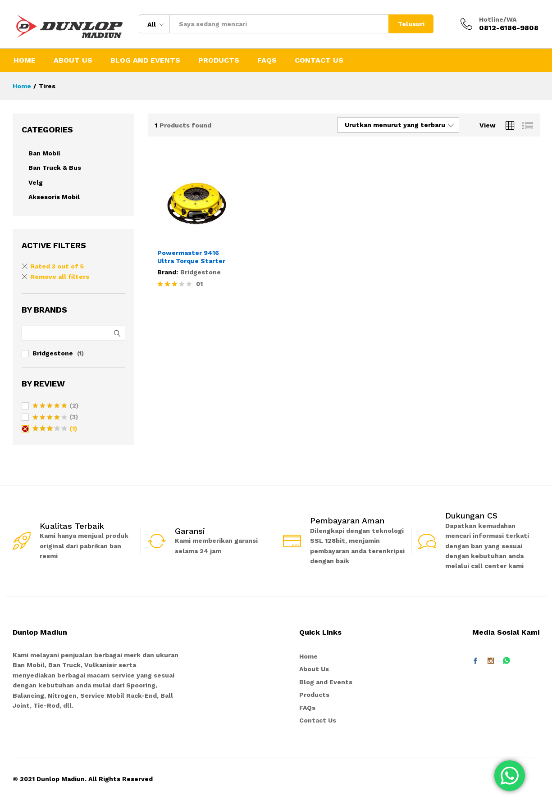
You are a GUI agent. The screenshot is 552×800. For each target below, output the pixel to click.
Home (25, 60)
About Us (73, 60)
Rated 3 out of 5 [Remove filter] (57, 266)
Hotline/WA (497, 19)
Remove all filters (59, 276)
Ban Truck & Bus (54, 167)
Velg (35, 182)
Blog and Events (145, 60)
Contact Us (319, 60)
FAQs (267, 60)
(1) (54, 429)
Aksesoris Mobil (54, 196)
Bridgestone (200, 272)
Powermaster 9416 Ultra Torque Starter (191, 256)
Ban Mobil (44, 153)
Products (218, 60)
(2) (55, 406)
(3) (55, 417)
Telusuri (411, 23)
